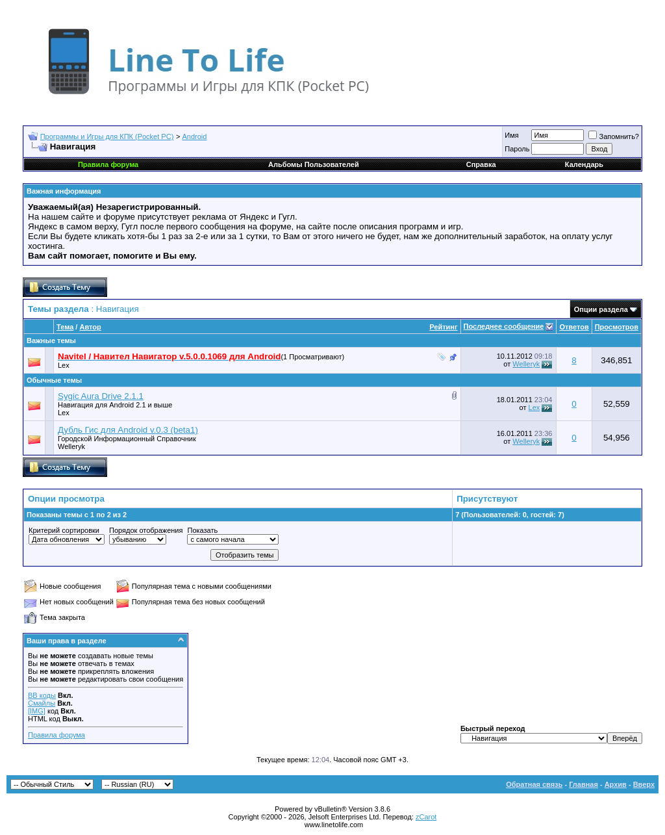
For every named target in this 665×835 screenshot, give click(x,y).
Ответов (573, 327)
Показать (202, 530)
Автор (90, 327)
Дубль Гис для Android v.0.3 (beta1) (128, 430)
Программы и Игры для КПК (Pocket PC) (107, 136)
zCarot (426, 817)
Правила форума (56, 735)
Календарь (584, 164)
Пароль (517, 149)
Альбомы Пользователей (313, 164)
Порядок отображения (145, 530)
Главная (583, 784)
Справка (481, 164)
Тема (64, 327)
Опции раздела (601, 309)
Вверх (644, 784)
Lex (63, 365)
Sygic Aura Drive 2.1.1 (101, 396)
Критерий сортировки (64, 530)
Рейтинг (443, 327)
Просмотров (616, 327)
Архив (616, 784)
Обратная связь (534, 784)
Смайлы (41, 703)
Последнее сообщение (504, 326)
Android (194, 136)
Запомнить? (613, 136)
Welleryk (526, 364)
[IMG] (36, 711)
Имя (511, 135)
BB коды (42, 695)
